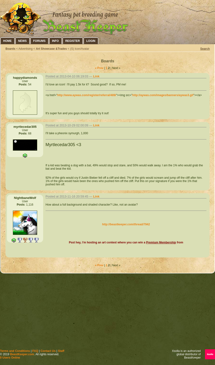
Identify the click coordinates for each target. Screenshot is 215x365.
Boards (10, 48)
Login (90, 41)
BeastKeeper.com (22, 354)
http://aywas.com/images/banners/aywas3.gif (162, 95)
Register (72, 41)
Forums (39, 41)
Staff (61, 351)
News (22, 41)
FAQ (35, 351)
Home (7, 41)
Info (55, 41)
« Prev (99, 68)
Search (205, 48)
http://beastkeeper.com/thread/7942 (126, 224)
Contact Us (48, 351)
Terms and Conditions (15, 351)
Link (96, 76)
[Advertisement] (107, 312)
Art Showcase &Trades (51, 48)
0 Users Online (10, 357)
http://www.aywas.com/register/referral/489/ (86, 95)
